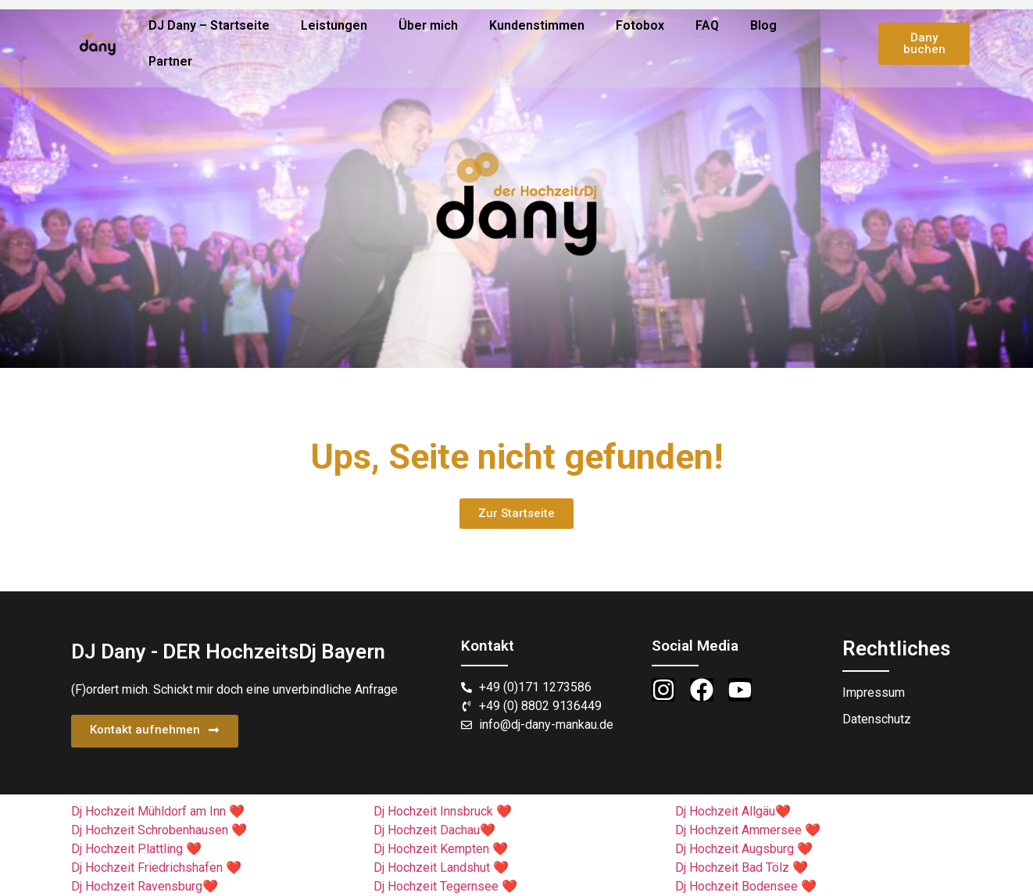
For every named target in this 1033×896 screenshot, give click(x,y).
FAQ (707, 25)
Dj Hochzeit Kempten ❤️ (441, 848)
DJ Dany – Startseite (209, 25)
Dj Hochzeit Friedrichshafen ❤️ (156, 867)
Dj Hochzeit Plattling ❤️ (136, 848)
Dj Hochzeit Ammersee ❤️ (747, 830)
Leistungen (334, 25)
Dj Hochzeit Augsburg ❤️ (744, 848)
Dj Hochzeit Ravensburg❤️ (144, 886)
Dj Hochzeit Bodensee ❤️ (746, 886)
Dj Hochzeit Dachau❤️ (434, 830)
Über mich (428, 25)
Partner (170, 61)
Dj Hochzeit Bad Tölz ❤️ (741, 867)
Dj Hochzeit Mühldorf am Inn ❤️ (158, 811)
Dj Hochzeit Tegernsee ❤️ (445, 886)
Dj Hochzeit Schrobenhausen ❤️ (159, 830)
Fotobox (640, 25)
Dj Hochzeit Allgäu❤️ (733, 811)
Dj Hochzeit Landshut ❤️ (441, 867)
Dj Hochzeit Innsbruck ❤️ (443, 811)
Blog (763, 25)
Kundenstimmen (536, 25)
